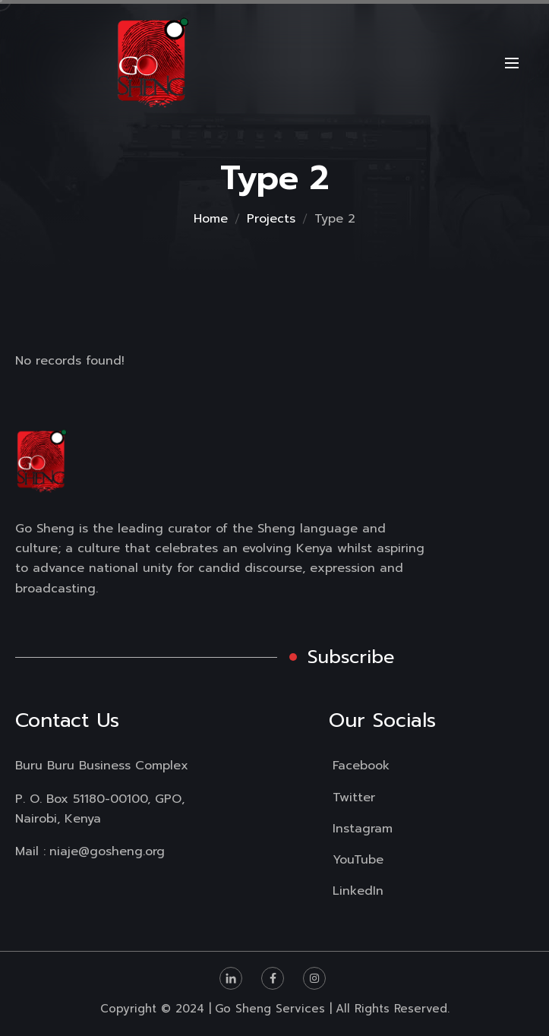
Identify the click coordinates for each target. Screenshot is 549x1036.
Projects (271, 219)
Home (211, 219)
